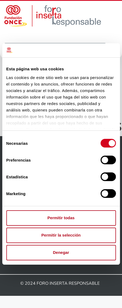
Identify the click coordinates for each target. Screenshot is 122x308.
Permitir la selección (61, 235)
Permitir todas (61, 217)
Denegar (61, 252)
